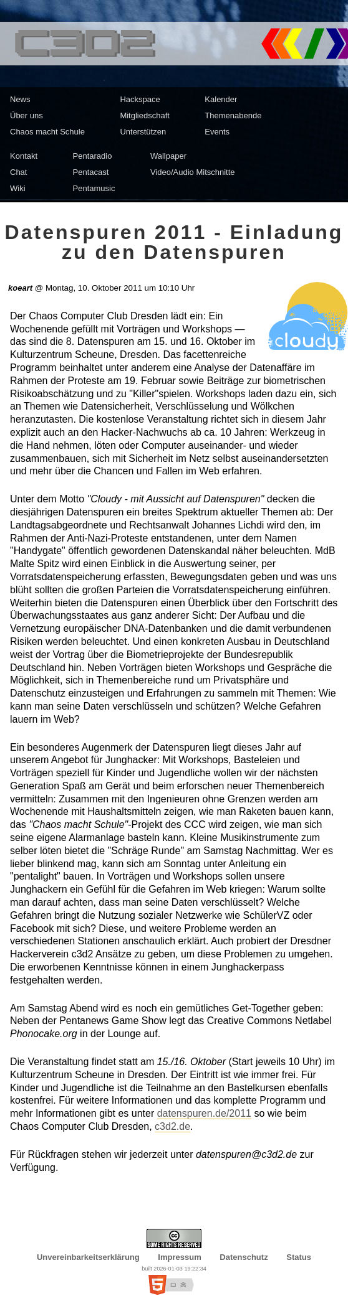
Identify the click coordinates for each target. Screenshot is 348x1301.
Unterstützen (143, 131)
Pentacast (91, 172)
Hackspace (140, 99)
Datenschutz (244, 1257)
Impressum (179, 1257)
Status (298, 1257)
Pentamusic (94, 188)
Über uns (26, 115)
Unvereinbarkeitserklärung (88, 1257)
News (20, 99)
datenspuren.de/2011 (204, 1113)
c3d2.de (172, 1126)
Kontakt (23, 156)
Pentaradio (92, 156)
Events (217, 131)
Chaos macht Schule (47, 131)
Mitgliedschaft (144, 115)
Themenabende (233, 115)
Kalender (221, 99)
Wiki (18, 188)
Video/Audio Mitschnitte (192, 172)
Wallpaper (168, 156)
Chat (18, 172)
